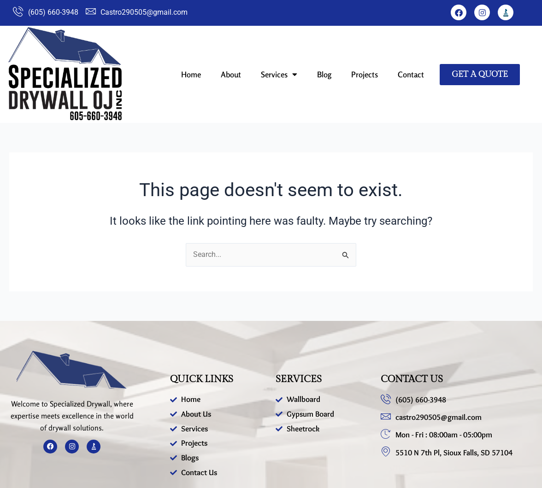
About (231, 74)
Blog (324, 74)
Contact (411, 74)
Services (279, 74)
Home (191, 74)
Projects (364, 74)
